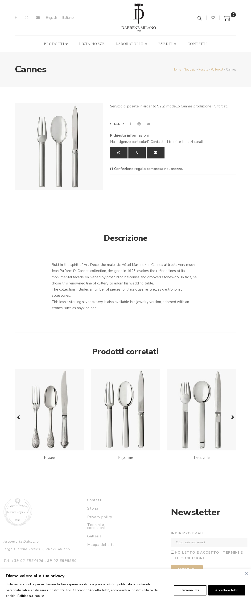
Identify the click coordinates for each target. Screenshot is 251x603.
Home (177, 69)
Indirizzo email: (188, 533)
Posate (203, 69)
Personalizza (190, 590)
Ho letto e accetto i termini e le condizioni (209, 555)
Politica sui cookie (30, 596)
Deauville (202, 457)
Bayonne (125, 457)
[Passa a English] (51, 18)
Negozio (190, 69)
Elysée (49, 457)
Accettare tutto (226, 590)
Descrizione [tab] (125, 238)
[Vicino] (246, 573)
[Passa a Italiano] (67, 18)
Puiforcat (217, 69)
